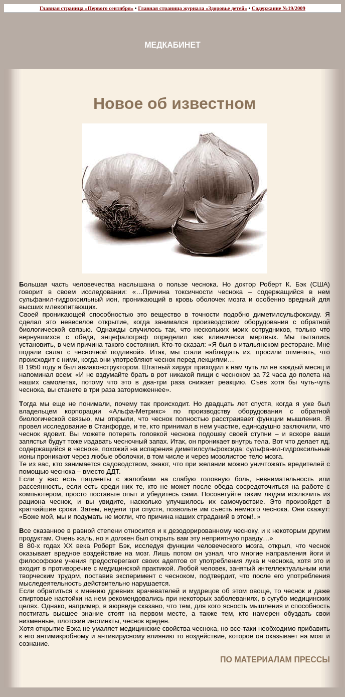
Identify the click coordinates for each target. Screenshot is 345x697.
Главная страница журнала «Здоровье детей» (192, 8)
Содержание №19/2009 (278, 8)
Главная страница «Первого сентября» (86, 8)
